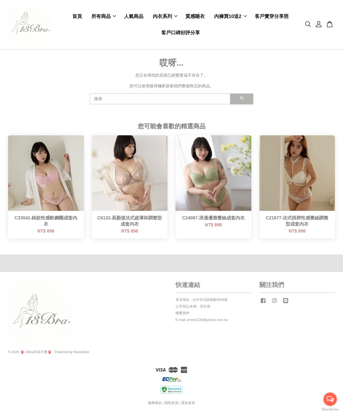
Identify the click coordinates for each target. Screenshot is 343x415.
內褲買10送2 (230, 17)
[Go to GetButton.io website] (330, 409)
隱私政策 (171, 404)
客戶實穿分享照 (272, 17)
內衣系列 (165, 17)
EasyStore (81, 353)
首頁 (77, 17)
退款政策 (188, 404)
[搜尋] (160, 100)
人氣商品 (133, 17)
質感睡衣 (195, 17)
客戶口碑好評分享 (180, 33)
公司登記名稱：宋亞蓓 (193, 307)
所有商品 (103, 17)
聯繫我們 (182, 314)
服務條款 (155, 404)
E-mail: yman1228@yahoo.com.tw (202, 321)
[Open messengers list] (330, 399)
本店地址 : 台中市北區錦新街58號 (202, 301)
